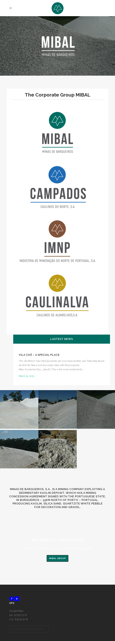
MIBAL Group (57, 558)
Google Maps (16, 611)
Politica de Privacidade (29, 629)
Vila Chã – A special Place (39, 354)
